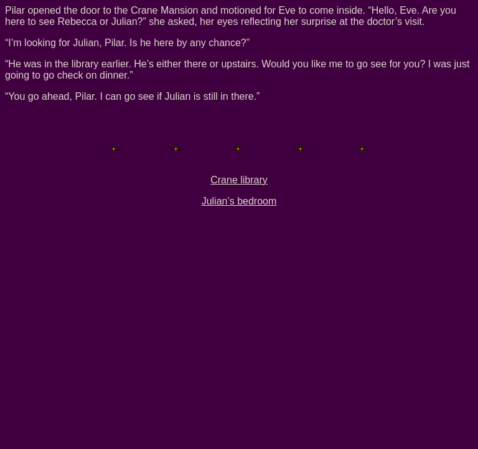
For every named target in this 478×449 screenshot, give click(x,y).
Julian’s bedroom (239, 201)
